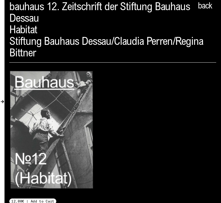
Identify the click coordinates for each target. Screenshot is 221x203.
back (205, 6)
